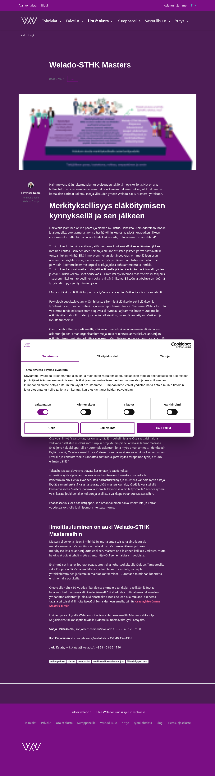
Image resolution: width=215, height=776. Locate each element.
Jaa (73, 79)
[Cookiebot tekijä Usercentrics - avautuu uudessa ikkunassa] (174, 345)
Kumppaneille (128, 20)
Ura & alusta (99, 20)
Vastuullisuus (156, 20)
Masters (71, 661)
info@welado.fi (81, 712)
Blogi (44, 5)
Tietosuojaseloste (179, 723)
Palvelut (73, 20)
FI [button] (192, 5)
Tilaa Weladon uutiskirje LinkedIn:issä (120, 712)
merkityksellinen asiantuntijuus (108, 661)
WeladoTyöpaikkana (137, 661)
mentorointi (84, 661)
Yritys (180, 20)
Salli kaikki (163, 428)
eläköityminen (57, 661)
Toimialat (50, 20)
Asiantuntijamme (175, 5)
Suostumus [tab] (50, 356)
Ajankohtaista (28, 5)
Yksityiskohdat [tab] (107, 356)
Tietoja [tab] (165, 356)
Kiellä (51, 428)
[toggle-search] (191, 20)
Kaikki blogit (27, 35)
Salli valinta (108, 428)
